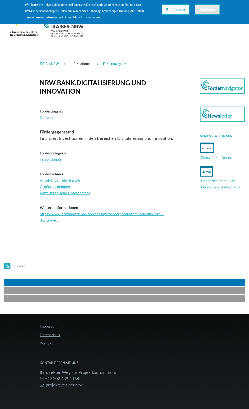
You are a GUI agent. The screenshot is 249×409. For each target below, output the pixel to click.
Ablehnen (207, 9)
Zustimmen (175, 9)
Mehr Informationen (86, 17)
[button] (124, 282)
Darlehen (47, 117)
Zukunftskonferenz (216, 157)
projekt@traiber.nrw (64, 384)
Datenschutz (50, 334)
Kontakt (46, 343)
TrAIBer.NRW (49, 64)
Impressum (48, 326)
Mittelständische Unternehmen (65, 193)
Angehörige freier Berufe (60, 180)
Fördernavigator (114, 64)
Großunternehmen (55, 186)
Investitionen (50, 159)
